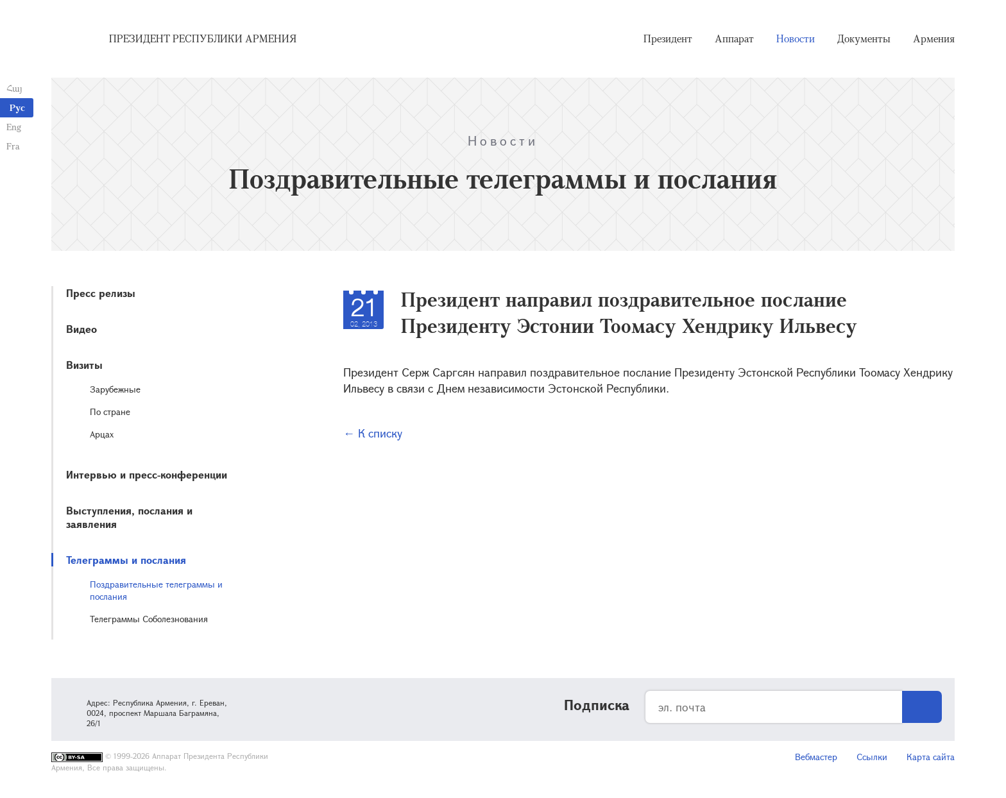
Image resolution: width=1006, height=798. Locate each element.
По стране (110, 411)
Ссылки (872, 757)
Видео (81, 328)
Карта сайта (931, 757)
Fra (13, 146)
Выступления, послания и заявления (129, 517)
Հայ (14, 88)
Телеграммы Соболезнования (149, 619)
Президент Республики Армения (202, 38)
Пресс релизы (100, 293)
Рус (17, 107)
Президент (668, 38)
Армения (934, 38)
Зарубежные (115, 389)
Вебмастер (816, 757)
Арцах (102, 434)
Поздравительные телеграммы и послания (156, 590)
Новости (795, 38)
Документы (864, 38)
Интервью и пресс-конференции (146, 474)
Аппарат (734, 38)
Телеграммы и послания (126, 559)
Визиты (84, 364)
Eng (13, 127)
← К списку (372, 433)
